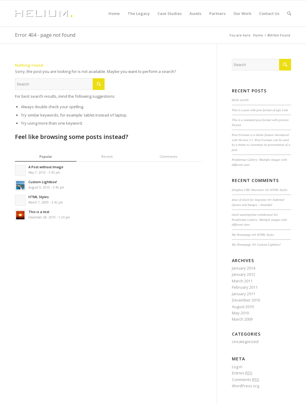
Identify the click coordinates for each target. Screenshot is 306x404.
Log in (237, 366)
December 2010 (246, 300)
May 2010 (240, 313)
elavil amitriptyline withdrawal (252, 214)
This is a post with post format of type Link (260, 110)
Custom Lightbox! (269, 244)
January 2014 (243, 268)
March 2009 (242, 319)
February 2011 (245, 287)
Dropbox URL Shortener (248, 190)
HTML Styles (278, 190)
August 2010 (243, 306)
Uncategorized (245, 341)
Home (258, 35)
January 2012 (243, 274)
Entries (242, 373)
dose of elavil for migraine (249, 199)
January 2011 (243, 293)
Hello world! (240, 100)
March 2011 (242, 281)
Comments (245, 379)
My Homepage (241, 234)
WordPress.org (245, 385)
